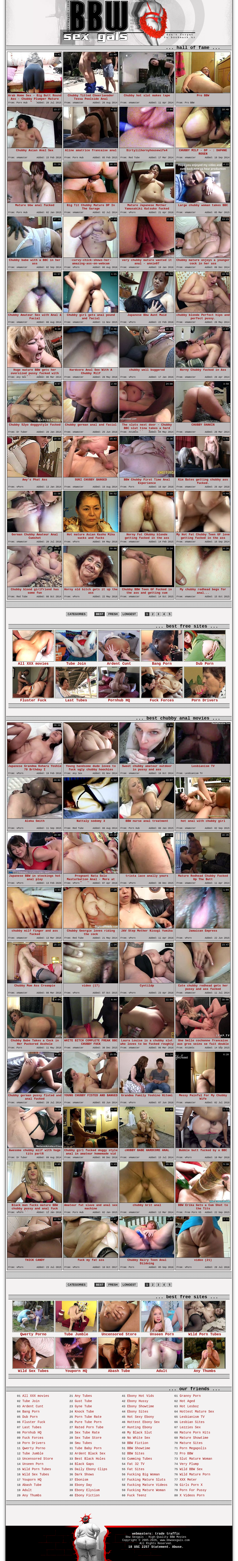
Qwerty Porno (33, 1332)
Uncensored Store (119, 1332)
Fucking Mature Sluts (146, 1480)
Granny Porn (190, 1396)
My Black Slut (139, 1432)
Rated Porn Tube (89, 1427)
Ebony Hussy (137, 1401)
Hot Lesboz (189, 1406)
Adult (162, 1369)
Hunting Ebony (139, 1427)
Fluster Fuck (33, 699)
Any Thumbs (205, 1369)
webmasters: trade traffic (156, 1533)
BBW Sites (136, 1453)
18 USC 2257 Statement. (149, 1547)
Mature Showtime (194, 1438)
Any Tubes (83, 1396)
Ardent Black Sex (90, 1453)
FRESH (113, 614)
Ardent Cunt (119, 662)
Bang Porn (162, 662)
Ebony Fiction (87, 1495)
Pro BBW (186, 1453)
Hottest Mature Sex (197, 1411)
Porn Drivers (205, 699)
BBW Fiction (137, 1443)
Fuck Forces (162, 699)
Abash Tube (119, 1369)
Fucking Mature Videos (147, 1485)
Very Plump (189, 1464)
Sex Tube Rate (87, 1432)
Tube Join (76, 662)
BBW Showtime (138, 1448)
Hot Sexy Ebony (140, 1417)
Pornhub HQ (119, 699)
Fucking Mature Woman (146, 1490)
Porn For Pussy (193, 1490)
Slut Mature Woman (196, 1459)
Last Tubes (76, 699)
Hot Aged (187, 1401)
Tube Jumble (76, 1332)
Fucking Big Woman (143, 1474)
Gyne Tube (83, 1406)
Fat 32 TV (136, 1464)
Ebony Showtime (140, 1406)
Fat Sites (136, 1469)
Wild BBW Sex (191, 1469)
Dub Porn (205, 662)
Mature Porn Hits (195, 1432)
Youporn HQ (76, 1369)
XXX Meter (188, 1480)
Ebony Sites (137, 1411)
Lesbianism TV (192, 1417)
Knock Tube (84, 1411)
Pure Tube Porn (88, 1422)
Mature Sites (191, 1443)
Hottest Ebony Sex (143, 1422)
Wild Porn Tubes (205, 1332)
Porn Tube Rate (88, 1417)
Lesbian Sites (192, 1422)
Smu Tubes (83, 1443)
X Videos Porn (192, 1495)
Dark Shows (84, 1474)
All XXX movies (33, 662)
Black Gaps (84, 1464)
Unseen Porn (162, 1332)
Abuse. (178, 1547)
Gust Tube (83, 1401)
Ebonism (81, 1480)
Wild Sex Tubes (33, 1369)
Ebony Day (83, 1485)
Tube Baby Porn (88, 1448)
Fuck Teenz (136, 1495)
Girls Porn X (191, 1485)
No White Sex (138, 1438)
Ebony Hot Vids (140, 1396)
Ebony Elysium (87, 1490)
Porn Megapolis (193, 1448)
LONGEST (129, 614)
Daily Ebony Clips (91, 1469)
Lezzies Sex (190, 1427)
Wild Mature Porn (195, 1474)
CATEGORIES (76, 614)
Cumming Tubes (139, 1459)
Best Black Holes (90, 1459)
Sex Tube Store (88, 1438)
